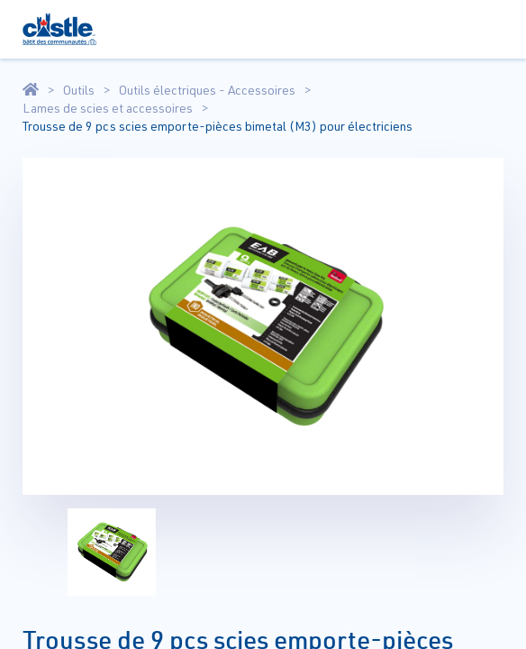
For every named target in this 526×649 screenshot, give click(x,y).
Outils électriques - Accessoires (207, 90)
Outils (79, 90)
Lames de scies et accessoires (108, 108)
